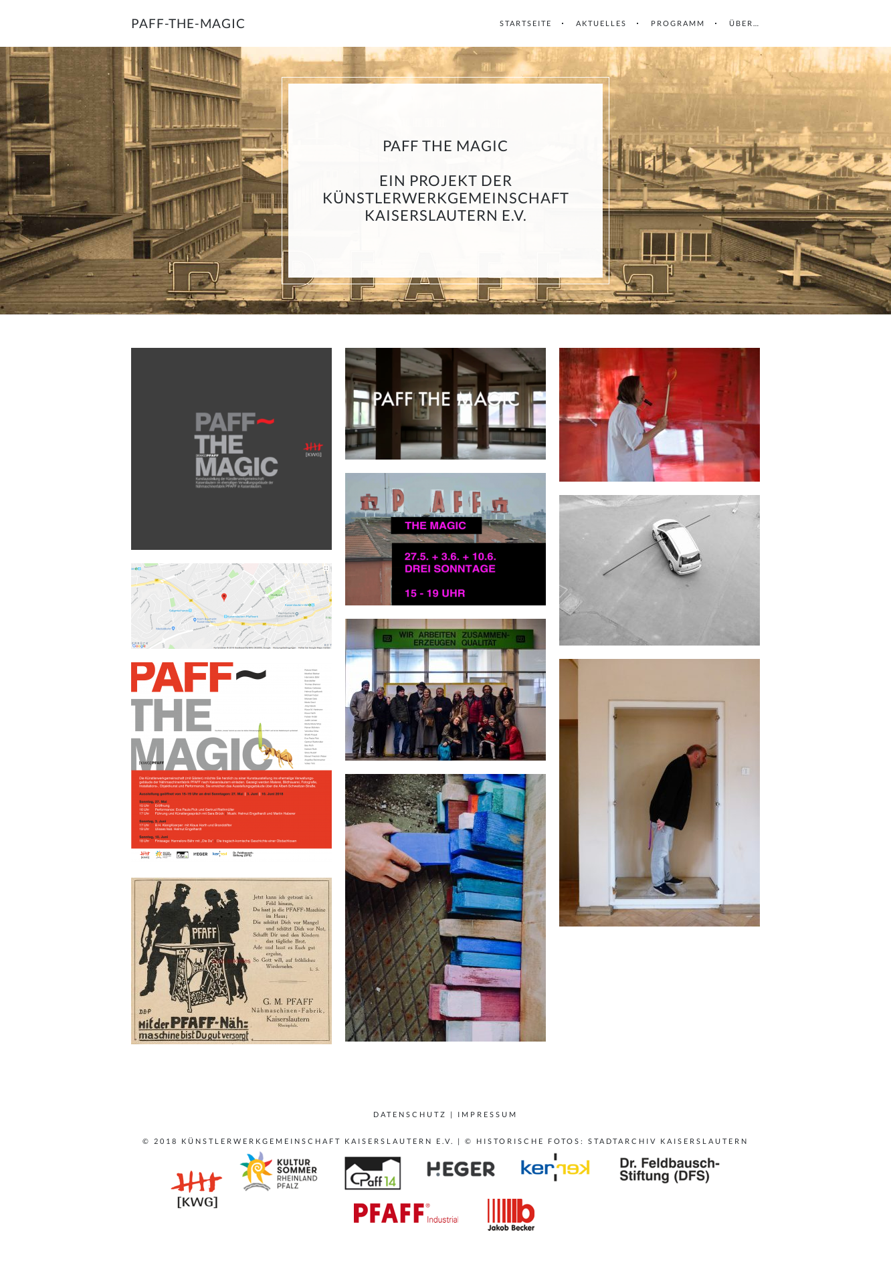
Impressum (488, 1114)
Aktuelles (601, 23)
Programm (678, 23)
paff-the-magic (188, 23)
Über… (744, 23)
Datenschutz (410, 1114)
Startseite (526, 23)
